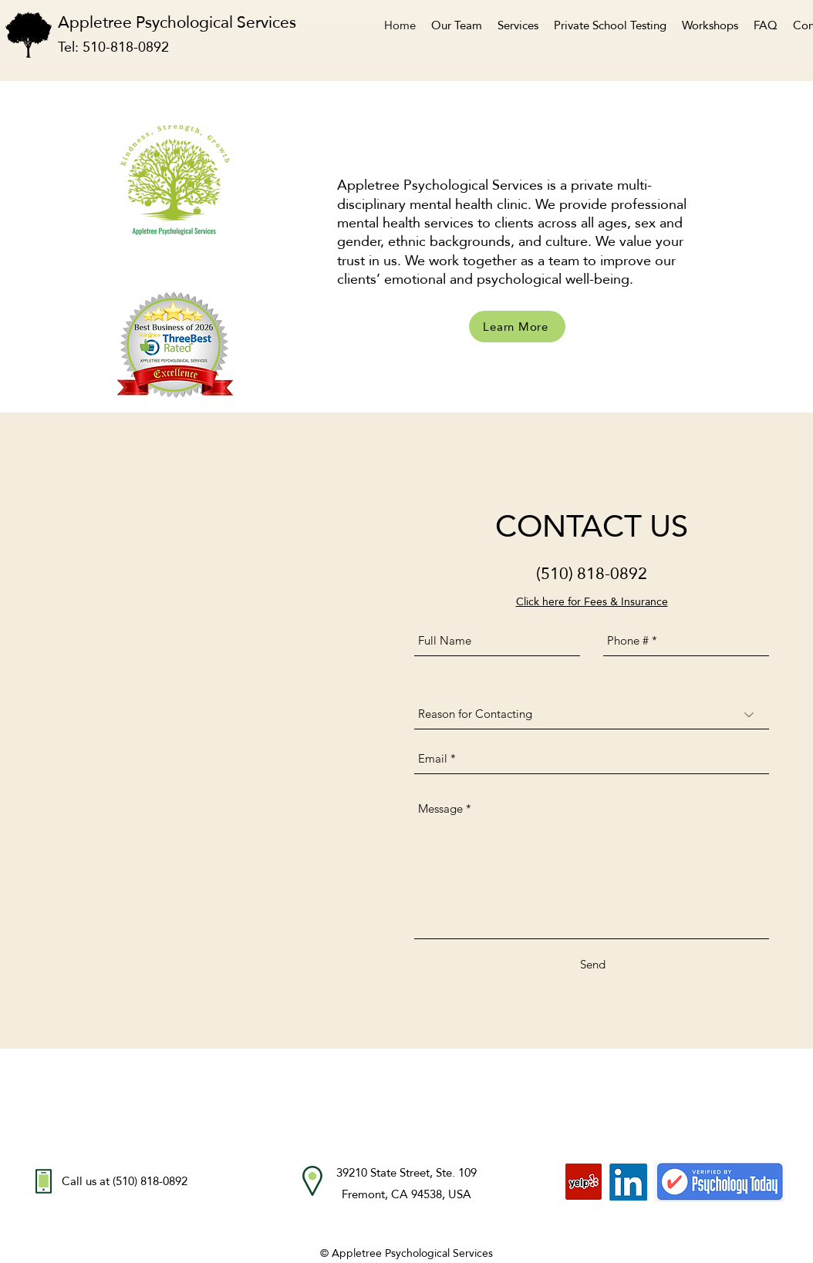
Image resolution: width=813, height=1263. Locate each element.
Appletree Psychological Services (186, 22)
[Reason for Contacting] (591, 714)
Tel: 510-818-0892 (113, 46)
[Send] (592, 964)
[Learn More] (517, 326)
